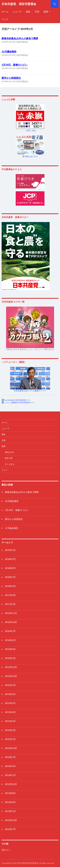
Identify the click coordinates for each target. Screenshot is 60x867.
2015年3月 (10, 721)
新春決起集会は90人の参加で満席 (20, 38)
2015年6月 (10, 694)
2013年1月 (10, 811)
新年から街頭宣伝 (11, 77)
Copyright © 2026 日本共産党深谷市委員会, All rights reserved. (28, 863)
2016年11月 (11, 613)
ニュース (17, 11)
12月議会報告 (9, 51)
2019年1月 (10, 550)
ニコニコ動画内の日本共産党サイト (19, 402)
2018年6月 (10, 586)
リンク (4, 470)
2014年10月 (11, 748)
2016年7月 (10, 631)
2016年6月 (10, 640)
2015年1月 (10, 739)
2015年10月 (11, 676)
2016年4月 (10, 649)
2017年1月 (10, 604)
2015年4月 (10, 712)
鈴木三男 (8, 458)
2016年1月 (10, 658)
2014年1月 (10, 775)
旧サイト (6, 850)
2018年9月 (10, 559)
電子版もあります (30, 156)
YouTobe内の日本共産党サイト (17, 400)
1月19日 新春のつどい (15, 64)
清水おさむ (9, 452)
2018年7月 (10, 577)
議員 (46, 11)
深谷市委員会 (22, 42)
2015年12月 (11, 667)
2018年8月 (10, 568)
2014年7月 (10, 757)
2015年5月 (10, 703)
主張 (37, 11)
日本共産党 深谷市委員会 (19, 4)
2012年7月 (10, 829)
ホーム (4, 422)
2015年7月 (10, 685)
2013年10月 (11, 784)
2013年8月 (10, 793)
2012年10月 (11, 820)
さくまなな (9, 464)
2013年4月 (10, 802)
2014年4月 (10, 766)
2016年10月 (11, 622)
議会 (28, 11)
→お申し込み (30, 130)
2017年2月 (10, 595)
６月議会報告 (11, 528)
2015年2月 (10, 730)
